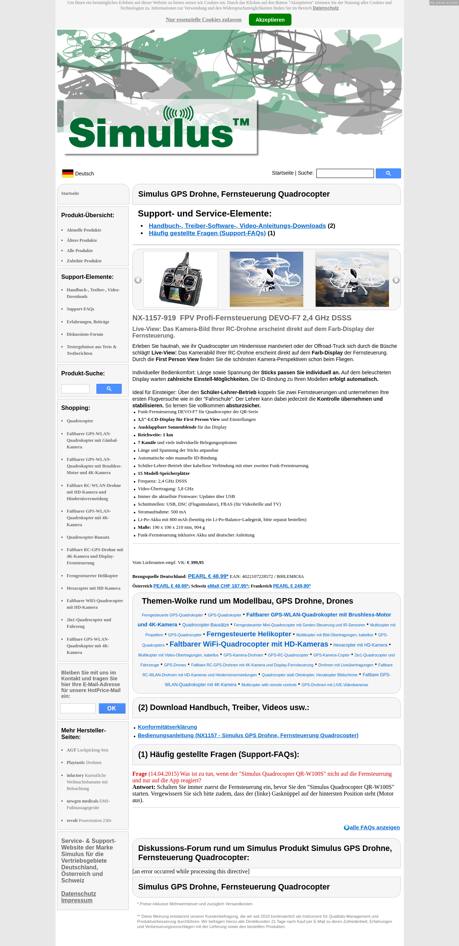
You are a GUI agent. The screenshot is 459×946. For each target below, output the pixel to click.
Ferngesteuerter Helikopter (92, 575)
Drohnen (84, 762)
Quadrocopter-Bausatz (88, 537)
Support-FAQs (80, 309)
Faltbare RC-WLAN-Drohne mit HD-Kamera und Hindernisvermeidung (94, 492)
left (138, 280)
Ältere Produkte (82, 240)
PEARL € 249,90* (292, 586)
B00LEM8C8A (290, 576)
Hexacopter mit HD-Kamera (93, 588)
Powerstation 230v (89, 820)
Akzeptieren (270, 19)
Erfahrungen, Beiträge (88, 321)
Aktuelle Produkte (84, 230)
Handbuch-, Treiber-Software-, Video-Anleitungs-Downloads (237, 225)
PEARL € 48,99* (208, 576)
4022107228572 (257, 576)
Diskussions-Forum (85, 334)
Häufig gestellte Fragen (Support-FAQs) (207, 233)
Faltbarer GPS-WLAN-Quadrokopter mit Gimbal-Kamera (92, 440)
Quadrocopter (80, 420)
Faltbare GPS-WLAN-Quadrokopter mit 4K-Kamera (88, 646)
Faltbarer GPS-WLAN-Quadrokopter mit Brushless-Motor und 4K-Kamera (94, 466)
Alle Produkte (80, 250)
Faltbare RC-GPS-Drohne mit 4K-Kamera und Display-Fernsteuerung (95, 556)
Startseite (283, 173)
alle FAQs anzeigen (375, 827)
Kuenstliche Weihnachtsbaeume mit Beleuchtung (87, 782)
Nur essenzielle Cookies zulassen (204, 19)
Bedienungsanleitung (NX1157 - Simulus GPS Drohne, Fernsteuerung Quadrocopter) (248, 735)
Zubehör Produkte (84, 260)
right (396, 280)
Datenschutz (326, 8)
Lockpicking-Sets (88, 750)
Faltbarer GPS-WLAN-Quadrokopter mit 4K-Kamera (89, 518)
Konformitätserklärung (167, 727)
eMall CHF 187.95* (228, 586)
